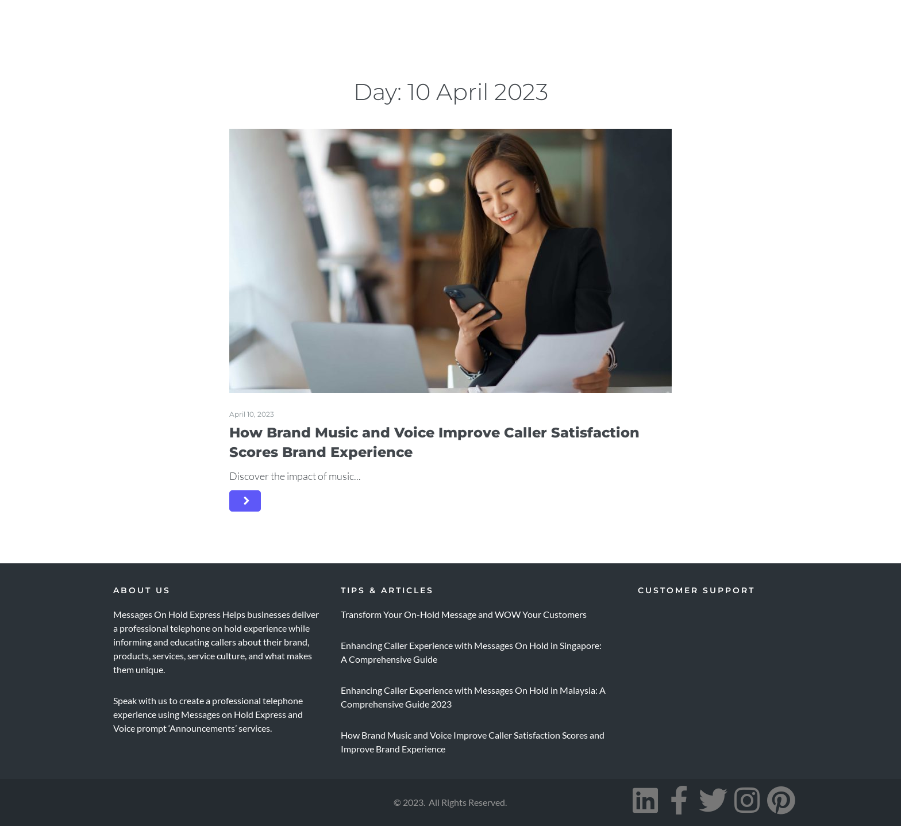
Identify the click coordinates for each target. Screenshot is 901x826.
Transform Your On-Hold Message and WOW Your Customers (464, 614)
